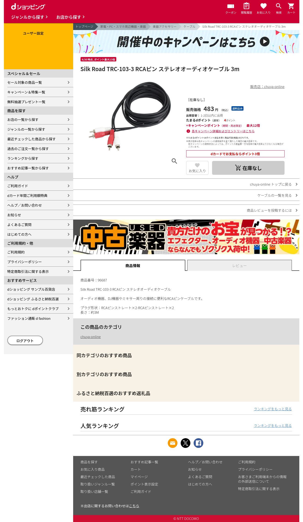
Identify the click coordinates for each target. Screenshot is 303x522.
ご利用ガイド (17, 185)
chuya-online (91, 336)
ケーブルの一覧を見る (274, 195)
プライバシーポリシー (24, 261)
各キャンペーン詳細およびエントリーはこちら (223, 131)
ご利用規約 (16, 252)
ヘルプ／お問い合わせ (24, 205)
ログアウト (25, 340)
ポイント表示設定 (144, 484)
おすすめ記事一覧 (144, 461)
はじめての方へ (19, 234)
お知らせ (14, 214)
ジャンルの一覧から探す (26, 129)
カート (136, 469)
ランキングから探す (23, 158)
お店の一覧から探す (23, 119)
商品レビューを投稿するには (269, 210)
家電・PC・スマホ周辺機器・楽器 (123, 26)
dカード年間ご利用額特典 (27, 195)
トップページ (84, 26)
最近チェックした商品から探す (31, 138)
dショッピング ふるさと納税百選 (33, 298)
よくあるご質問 (19, 224)
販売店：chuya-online (267, 86)
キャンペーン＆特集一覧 (26, 92)
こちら (134, 505)
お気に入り (197, 170)
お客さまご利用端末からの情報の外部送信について (262, 479)
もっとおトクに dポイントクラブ (33, 308)
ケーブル (189, 26)
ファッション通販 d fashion (29, 318)
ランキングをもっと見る (273, 408)
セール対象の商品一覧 (24, 82)
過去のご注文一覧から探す (28, 148)
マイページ (139, 476)
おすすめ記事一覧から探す (28, 168)
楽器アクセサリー (165, 26)
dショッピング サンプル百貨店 (31, 289)
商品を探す (89, 461)
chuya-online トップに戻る (271, 184)
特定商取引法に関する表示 (28, 271)
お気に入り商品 (93, 469)
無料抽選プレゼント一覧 (26, 101)
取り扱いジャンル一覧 (98, 484)
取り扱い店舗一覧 (94, 491)
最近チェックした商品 (98, 476)
